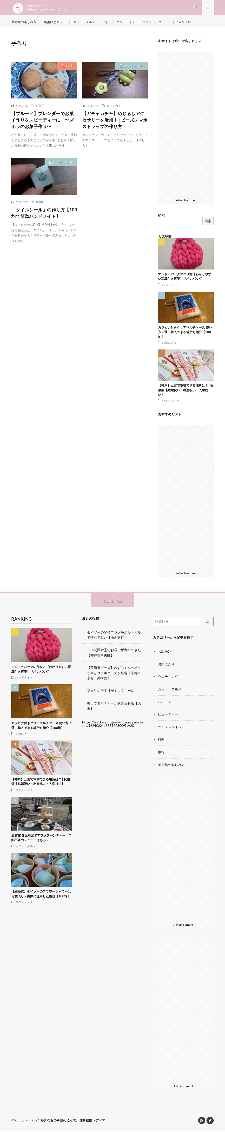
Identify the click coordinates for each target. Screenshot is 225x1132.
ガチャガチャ (115, 107)
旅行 (111, 24)
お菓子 (40, 107)
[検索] (207, 623)
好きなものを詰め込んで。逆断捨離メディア (73, 1121)
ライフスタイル (189, 24)
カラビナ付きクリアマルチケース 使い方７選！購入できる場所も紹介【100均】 (185, 334)
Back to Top (113, 603)
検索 (161, 217)
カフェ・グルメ (88, 24)
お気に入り (169, 344)
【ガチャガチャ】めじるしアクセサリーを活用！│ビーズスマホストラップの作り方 (115, 122)
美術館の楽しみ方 (24, 24)
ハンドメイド (132, 24)
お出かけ (164, 653)
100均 (39, 203)
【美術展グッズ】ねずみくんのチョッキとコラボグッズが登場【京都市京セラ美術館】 (114, 674)
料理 (69, 68)
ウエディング (160, 24)
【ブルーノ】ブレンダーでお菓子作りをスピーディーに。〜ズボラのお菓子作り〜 (42, 122)
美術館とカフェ (57, 24)
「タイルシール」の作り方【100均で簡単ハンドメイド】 (44, 215)
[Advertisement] (115, 190)
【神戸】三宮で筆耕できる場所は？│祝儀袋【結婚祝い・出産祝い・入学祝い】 (185, 391)
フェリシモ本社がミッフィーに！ (112, 692)
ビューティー (168, 716)
